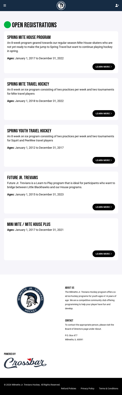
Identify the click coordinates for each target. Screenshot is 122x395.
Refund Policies (68, 388)
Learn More (104, 66)
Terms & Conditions (108, 388)
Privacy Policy (87, 388)
